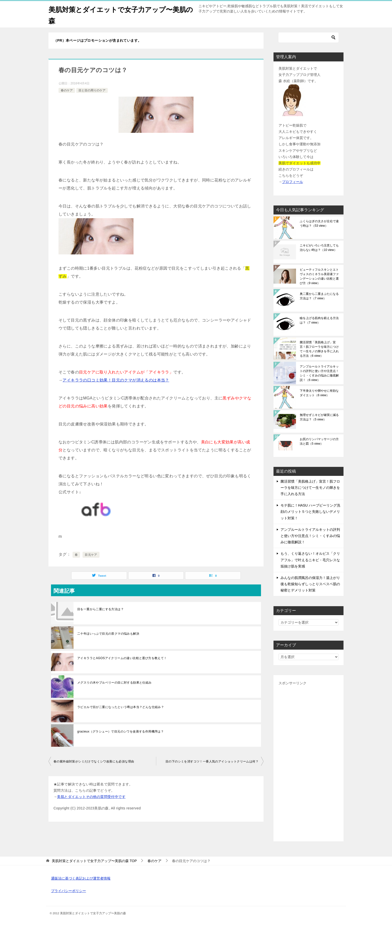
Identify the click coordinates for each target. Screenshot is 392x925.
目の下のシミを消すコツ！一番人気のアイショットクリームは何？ (212, 761)
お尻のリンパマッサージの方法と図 (319, 441)
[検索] (308, 37)
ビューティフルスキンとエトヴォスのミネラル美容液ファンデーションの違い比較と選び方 (319, 276)
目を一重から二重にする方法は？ (100, 609)
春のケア (67, 90)
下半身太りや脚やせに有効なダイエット (319, 393)
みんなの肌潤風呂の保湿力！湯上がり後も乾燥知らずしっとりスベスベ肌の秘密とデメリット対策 (310, 584)
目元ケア (91, 554)
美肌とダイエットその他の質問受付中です (91, 797)
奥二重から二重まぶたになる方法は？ (319, 296)
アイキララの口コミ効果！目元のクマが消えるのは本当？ (115, 380)
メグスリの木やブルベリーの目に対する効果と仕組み (114, 682)
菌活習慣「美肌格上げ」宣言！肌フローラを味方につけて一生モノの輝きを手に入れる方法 (319, 349)
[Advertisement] (308, 761)
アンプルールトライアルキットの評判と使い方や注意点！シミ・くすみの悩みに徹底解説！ (319, 373)
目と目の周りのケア (92, 90)
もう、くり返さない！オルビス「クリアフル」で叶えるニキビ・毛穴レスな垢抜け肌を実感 (310, 560)
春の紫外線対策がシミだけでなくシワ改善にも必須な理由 (94, 761)
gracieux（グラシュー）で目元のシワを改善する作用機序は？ (120, 731)
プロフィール (292, 182)
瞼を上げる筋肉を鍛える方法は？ (319, 320)
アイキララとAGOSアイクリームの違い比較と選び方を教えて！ (122, 658)
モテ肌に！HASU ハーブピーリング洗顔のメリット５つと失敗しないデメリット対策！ (310, 511)
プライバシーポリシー (68, 891)
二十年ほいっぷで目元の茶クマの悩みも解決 (108, 633)
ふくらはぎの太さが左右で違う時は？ (319, 223)
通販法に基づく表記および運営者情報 (80, 878)
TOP (94, 861)
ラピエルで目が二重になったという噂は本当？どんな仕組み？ (120, 707)
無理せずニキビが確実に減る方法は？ (319, 417)
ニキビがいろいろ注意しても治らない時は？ (319, 248)
